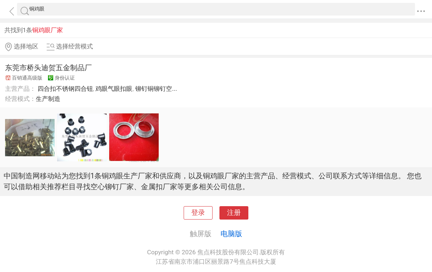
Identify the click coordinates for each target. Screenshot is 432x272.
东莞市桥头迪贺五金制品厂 (48, 67)
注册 (234, 213)
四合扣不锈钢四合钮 (65, 88)
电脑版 (231, 233)
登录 (198, 213)
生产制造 (48, 98)
